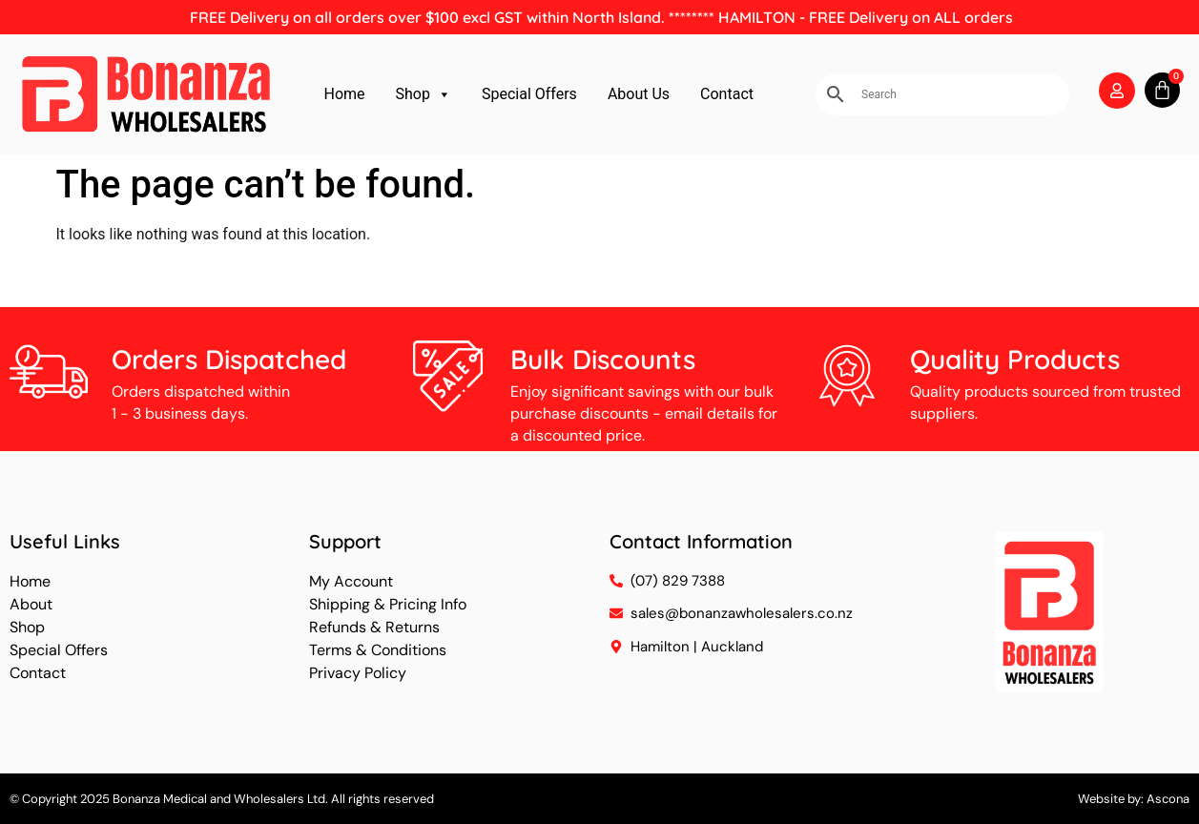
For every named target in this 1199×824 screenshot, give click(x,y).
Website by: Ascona (1133, 799)
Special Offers (529, 94)
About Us (639, 94)
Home (343, 94)
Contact (727, 94)
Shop (423, 94)
